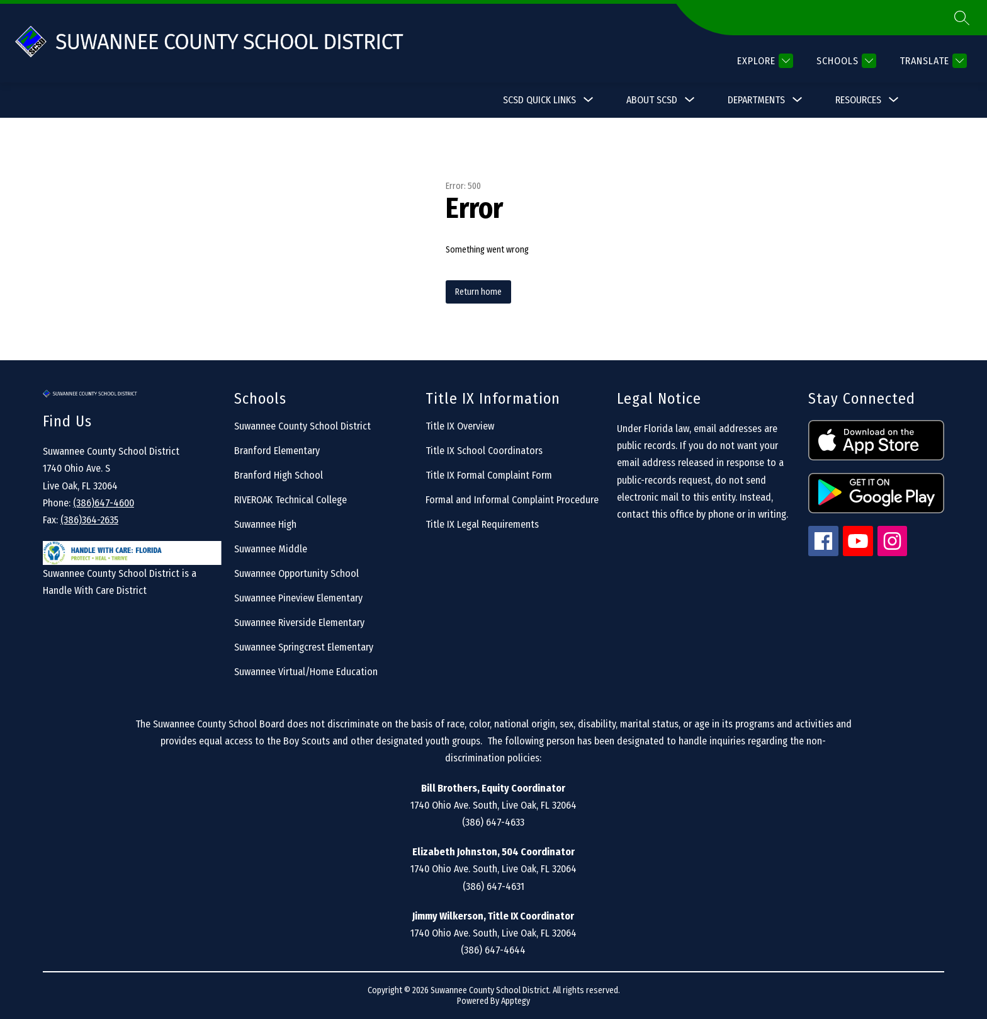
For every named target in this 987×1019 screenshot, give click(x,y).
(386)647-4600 (103, 503)
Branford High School (278, 475)
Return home (478, 292)
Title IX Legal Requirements (482, 524)
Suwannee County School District (302, 426)
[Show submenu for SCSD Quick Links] (539, 100)
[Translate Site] (931, 61)
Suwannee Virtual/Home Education (306, 672)
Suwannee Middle (270, 549)
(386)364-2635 (89, 520)
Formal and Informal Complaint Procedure (512, 500)
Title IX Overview (460, 426)
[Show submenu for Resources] (858, 100)
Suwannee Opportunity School (296, 573)
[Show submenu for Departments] (756, 100)
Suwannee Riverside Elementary (299, 623)
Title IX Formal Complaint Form (489, 475)
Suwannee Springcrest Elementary (303, 647)
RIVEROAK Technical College (290, 500)
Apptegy (515, 1001)
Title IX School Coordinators (484, 451)
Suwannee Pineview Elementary (298, 598)
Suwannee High (265, 524)
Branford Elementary (277, 451)
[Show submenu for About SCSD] (651, 100)
